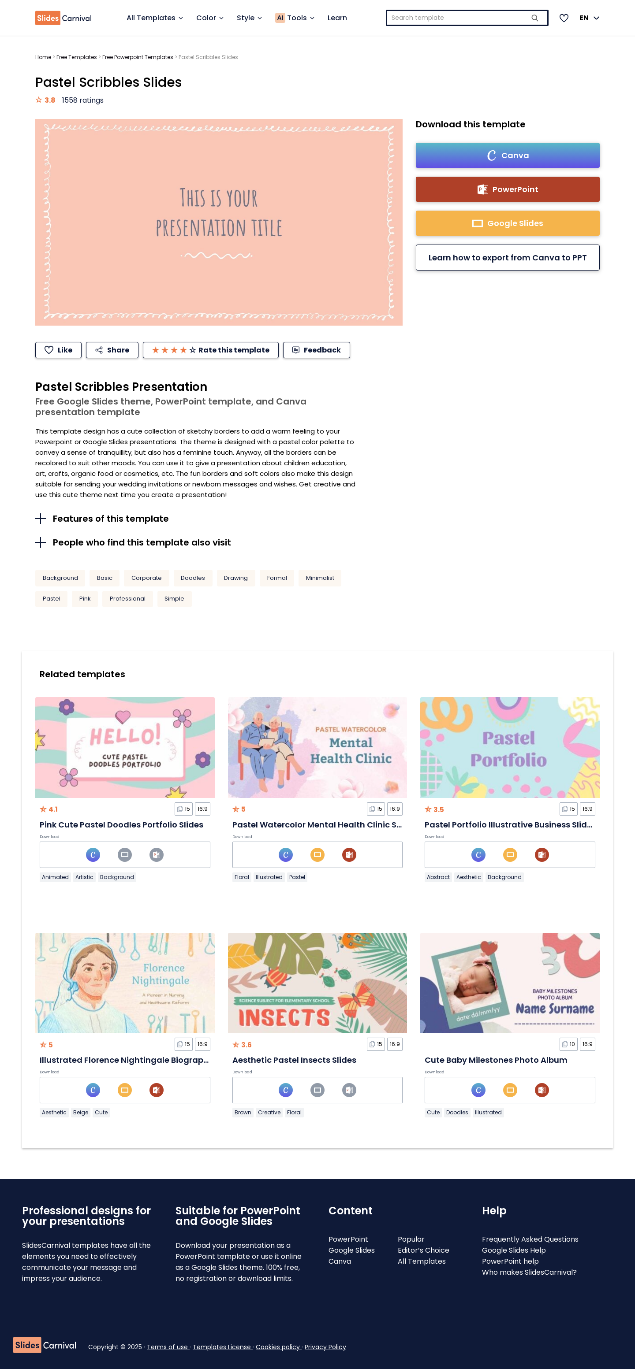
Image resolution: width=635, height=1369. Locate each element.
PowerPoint (348, 1239)
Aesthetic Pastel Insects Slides (294, 1059)
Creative (269, 1112)
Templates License (223, 1347)
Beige (80, 1112)
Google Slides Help (514, 1250)
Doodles (193, 578)
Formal (277, 578)
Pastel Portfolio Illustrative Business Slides (510, 824)
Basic (104, 578)
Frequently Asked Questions (530, 1239)
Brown (243, 1112)
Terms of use (168, 1347)
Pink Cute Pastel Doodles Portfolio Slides (121, 824)
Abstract (438, 877)
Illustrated (269, 877)
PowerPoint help (510, 1261)
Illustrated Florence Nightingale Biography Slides (139, 1059)
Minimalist (320, 578)
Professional (128, 598)
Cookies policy (279, 1347)
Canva (340, 1261)
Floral (242, 877)
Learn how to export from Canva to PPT (508, 257)
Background (60, 578)
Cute (101, 1112)
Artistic (84, 877)
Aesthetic (468, 877)
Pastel (51, 598)
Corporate (146, 578)
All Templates (422, 1261)
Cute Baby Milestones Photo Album (496, 1059)
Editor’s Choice (423, 1250)
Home (43, 57)
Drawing (236, 578)
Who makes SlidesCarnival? (529, 1272)
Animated (55, 877)
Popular (411, 1239)
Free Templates (76, 57)
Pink (85, 598)
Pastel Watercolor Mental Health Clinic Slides (324, 824)
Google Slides (352, 1250)
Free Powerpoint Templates (137, 57)
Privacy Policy (325, 1347)
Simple (174, 598)
